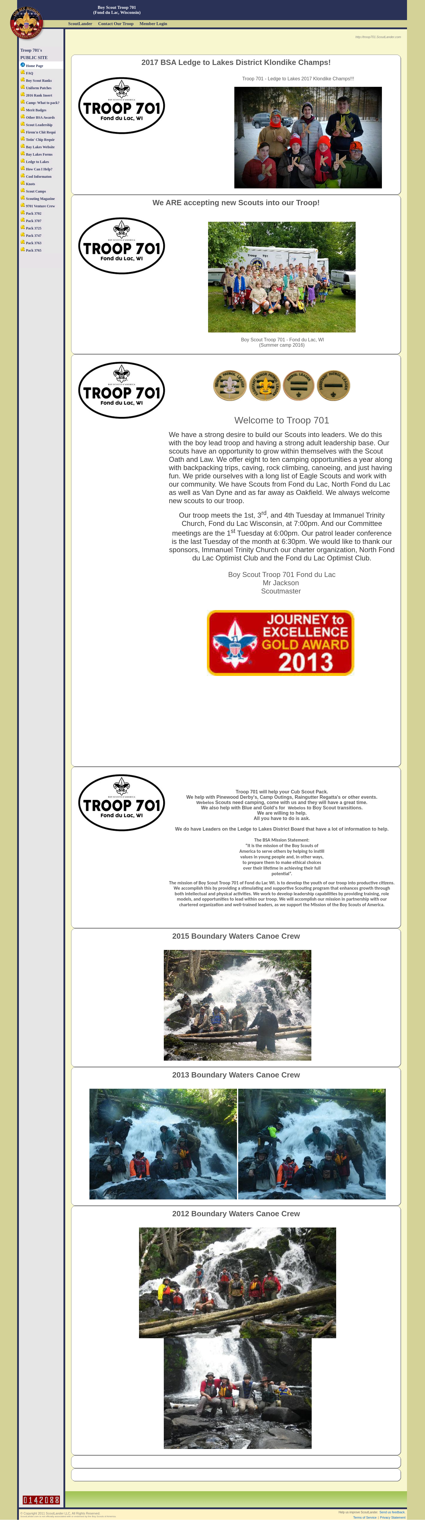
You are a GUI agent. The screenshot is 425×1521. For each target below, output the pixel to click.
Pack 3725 (30, 228)
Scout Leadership (36, 125)
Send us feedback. (393, 1512)
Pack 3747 (30, 236)
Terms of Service (365, 1517)
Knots (27, 184)
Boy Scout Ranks (36, 81)
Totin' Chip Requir (37, 140)
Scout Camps (33, 191)
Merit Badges (33, 110)
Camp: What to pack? (39, 103)
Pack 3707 (30, 221)
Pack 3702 (30, 213)
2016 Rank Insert (36, 95)
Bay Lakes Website (37, 147)
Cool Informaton (35, 177)
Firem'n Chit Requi (37, 132)
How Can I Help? (36, 169)
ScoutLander (80, 23)
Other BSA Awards (37, 117)
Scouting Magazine (37, 199)
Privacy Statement (393, 1517)
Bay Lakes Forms (36, 154)
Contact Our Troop (115, 23)
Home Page (31, 66)
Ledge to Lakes (34, 162)
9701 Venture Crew (37, 206)
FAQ (26, 73)
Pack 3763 (30, 243)
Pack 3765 (30, 250)
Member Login (153, 23)
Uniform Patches (35, 88)
